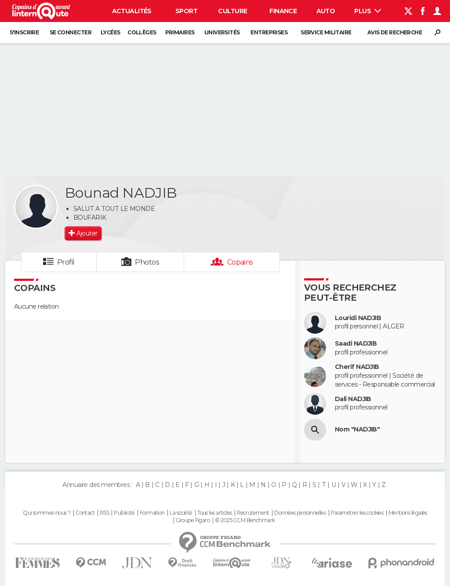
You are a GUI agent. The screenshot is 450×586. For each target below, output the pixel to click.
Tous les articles (214, 513)
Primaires (180, 32)
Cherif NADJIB (357, 367)
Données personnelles (300, 513)
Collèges (141, 32)
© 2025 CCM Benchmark (245, 520)
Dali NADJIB (353, 399)
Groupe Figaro (193, 520)
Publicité (124, 513)
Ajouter (86, 233)
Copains (240, 262)
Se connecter (70, 32)
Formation (152, 513)
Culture (232, 11)
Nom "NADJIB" (357, 429)
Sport (186, 11)
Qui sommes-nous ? (46, 513)
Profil (66, 262)
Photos (147, 262)
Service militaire (326, 32)
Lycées (110, 32)
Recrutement (253, 513)
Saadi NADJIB (356, 343)
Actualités (132, 11)
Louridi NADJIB (358, 318)
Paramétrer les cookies (357, 513)
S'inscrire (24, 32)
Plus (367, 11)
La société (181, 513)
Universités (222, 32)
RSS (104, 513)
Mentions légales (407, 513)
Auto (325, 11)
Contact (85, 513)
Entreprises (268, 32)
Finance (283, 11)
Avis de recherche (394, 32)
